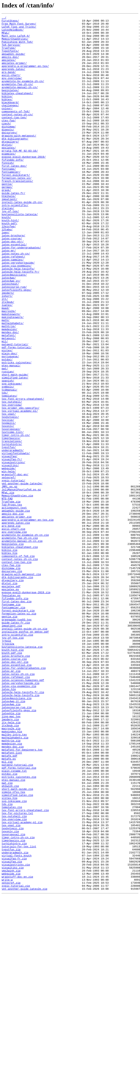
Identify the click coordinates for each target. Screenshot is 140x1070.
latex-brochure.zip (16, 784)
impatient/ (9, 236)
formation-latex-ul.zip (19, 733)
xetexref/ (9, 570)
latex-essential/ (14, 290)
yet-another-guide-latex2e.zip (24, 1063)
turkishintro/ (12, 530)
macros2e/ (9, 370)
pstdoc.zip (9, 925)
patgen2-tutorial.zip (17, 915)
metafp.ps (9, 907)
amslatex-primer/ (14, 72)
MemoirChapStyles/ (15, 43)
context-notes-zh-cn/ (17, 134)
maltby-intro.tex (14, 878)
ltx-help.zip (11, 864)
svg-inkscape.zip (14, 958)
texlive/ (8, 501)
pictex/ (7, 417)
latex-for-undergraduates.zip (24, 798)
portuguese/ (10, 425)
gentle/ (7, 218)
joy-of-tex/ (10, 250)
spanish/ (8, 454)
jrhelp (6, 766)
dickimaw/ (9, 149)
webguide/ (9, 559)
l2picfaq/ (9, 268)
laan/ (5, 276)
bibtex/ (7, 116)
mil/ (5, 406)
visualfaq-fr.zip (14, 1027)
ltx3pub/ (8, 359)
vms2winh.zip (11, 1042)
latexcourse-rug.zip (16, 846)
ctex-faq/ (9, 141)
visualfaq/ (9, 544)
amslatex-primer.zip (16, 617)
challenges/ (10, 123)
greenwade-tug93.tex (16, 740)
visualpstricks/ (13, 552)
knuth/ (6, 258)
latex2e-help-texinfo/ (18, 319)
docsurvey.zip (12, 682)
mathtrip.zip (11, 885)
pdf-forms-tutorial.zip (19, 918)
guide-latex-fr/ (13, 228)
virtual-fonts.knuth (16, 1023)
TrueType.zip (11, 599)
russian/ (8, 443)
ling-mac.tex (11, 856)
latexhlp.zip (11, 853)
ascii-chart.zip (13, 631)
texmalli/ (9, 504)
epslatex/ (9, 174)
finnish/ (8, 192)
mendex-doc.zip (13, 893)
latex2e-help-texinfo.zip (20, 831)
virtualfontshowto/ (16, 541)
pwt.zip (7, 936)
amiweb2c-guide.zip (16, 610)
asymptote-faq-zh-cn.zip (20, 642)
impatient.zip (12, 748)
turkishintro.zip (14, 1009)
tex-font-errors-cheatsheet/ (23, 475)
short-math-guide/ (15, 446)
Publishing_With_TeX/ (17, 47)
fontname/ (9, 199)
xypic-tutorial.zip (16, 1060)
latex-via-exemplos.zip (19, 820)
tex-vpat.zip (11, 987)
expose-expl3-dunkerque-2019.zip (26, 708)
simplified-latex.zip (17, 951)
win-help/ (9, 562)
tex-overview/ (12, 483)
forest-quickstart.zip (18, 729)
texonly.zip (10, 994)
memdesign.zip (12, 889)
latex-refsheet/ (13, 305)
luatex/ (7, 363)
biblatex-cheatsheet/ (17, 109)
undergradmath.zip (15, 1020)
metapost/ (9, 403)
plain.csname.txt (14, 922)
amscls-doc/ (10, 65)
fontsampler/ (11, 203)
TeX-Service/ (11, 51)
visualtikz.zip (13, 1038)
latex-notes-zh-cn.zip (18, 806)
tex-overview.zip (14, 980)
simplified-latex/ (15, 450)
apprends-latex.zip (16, 624)
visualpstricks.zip (16, 1034)
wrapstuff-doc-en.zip (17, 1049)
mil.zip (7, 911)
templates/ (9, 472)
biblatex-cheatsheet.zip (20, 653)
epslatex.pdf (11, 700)
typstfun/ (9, 533)
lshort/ (7, 352)
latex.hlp (9, 824)
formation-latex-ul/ (16, 210)
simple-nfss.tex (13, 947)
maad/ (5, 366)
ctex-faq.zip (11, 675)
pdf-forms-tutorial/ (16, 414)
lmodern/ (8, 348)
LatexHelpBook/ (13, 32)
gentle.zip (9, 737)
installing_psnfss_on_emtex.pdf (25, 755)
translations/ (12, 526)
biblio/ (7, 112)
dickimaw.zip (11, 679)
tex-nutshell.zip (14, 976)
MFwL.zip (8, 588)
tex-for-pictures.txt (17, 973)
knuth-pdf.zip (12, 780)
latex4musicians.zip (16, 835)
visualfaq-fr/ (12, 548)
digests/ (8, 152)
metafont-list (12, 900)
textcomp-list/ (13, 515)
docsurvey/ (9, 156)
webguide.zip (11, 1045)
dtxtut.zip (9, 697)
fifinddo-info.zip (15, 715)
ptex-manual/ (11, 435)
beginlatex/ (10, 105)
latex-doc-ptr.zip (15, 791)
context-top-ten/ (14, 138)
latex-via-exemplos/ (16, 316)
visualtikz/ (10, 555)
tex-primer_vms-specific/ (20, 486)
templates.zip (12, 965)
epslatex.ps (10, 704)
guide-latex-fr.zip (16, 744)
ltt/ (5, 356)
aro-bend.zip (11, 628)
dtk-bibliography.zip (17, 689)
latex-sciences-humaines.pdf (23, 813)
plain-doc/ (9, 421)
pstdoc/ (7, 428)
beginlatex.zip (13, 650)
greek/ (6, 225)
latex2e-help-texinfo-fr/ (20, 323)
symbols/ (8, 461)
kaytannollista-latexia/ (20, 254)
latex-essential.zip (16, 795)
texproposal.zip (13, 998)
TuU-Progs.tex (12, 602)
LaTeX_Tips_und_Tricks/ (19, 29)
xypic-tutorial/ (13, 573)
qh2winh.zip (10, 940)
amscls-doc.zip (13, 613)
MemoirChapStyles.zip (17, 591)
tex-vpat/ (9, 493)
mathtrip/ (9, 388)
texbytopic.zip (13, 991)
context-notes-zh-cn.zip (20, 668)
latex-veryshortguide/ (18, 312)
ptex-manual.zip (13, 933)
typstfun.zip (11, 1016)
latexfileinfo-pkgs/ (16, 345)
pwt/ (5, 439)
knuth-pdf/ (9, 265)
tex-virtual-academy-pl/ (20, 490)
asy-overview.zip (14, 635)
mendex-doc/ (10, 395)
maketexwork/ (11, 374)
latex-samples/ (13, 308)
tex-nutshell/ (12, 479)
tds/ (5, 468)
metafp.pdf (9, 904)
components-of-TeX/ (16, 130)
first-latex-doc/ (14, 196)
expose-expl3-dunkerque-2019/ (24, 185)
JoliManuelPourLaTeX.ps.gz (21, 584)
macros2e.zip (11, 871)
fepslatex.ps (11, 711)
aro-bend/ (9, 83)
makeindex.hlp (12, 875)
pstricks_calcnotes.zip (19, 929)
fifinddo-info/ (13, 189)
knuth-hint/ (10, 261)
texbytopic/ (10, 497)
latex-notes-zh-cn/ (16, 301)
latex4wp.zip (11, 842)
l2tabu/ (7, 272)
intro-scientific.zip (17, 758)
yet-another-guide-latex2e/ (22, 577)
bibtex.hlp (9, 660)
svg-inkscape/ (12, 457)
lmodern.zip (10, 860)
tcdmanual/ (9, 464)
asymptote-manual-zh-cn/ (20, 101)
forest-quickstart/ (16, 207)
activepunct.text (14, 606)
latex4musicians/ (14, 327)
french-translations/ (17, 214)
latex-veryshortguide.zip (20, 817)
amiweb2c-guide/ (13, 62)
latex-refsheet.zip (16, 809)
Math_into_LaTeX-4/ (16, 40)
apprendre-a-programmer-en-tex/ (25, 76)
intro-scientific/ (15, 243)
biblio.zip (9, 657)
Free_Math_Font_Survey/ (19, 25)
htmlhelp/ (9, 232)
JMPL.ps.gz (9, 581)
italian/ (8, 247)
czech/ (6, 145)
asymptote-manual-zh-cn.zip (22, 646)
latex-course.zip (14, 787)
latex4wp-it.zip (13, 838)
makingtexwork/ (13, 377)
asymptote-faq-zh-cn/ (17, 98)
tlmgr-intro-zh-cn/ (16, 519)
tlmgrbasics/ (11, 523)
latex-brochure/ (13, 279)
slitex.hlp (9, 954)
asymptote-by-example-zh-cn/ (23, 94)
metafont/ (9, 399)
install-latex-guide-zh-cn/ (22, 239)
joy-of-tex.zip (13, 762)
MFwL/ (5, 36)
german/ (7, 221)
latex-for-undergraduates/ (21, 294)
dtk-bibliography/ (15, 163)
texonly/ (8, 508)
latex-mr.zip (11, 802)
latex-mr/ (9, 297)
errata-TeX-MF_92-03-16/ (20, 178)
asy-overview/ (12, 91)
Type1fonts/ (10, 58)
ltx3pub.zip (10, 867)
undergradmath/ (13, 537)
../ (4, 18)
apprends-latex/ (13, 80)
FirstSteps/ (10, 22)
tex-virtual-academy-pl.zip (22, 984)
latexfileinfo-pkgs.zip (19, 849)
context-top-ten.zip (16, 671)
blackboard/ (10, 120)
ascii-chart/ (11, 87)
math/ (5, 381)
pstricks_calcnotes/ (16, 432)
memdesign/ (9, 392)
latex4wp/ (9, 330)
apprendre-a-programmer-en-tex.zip (27, 621)
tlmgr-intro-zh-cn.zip (18, 1002)
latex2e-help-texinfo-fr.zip (23, 827)
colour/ (7, 127)
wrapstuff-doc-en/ (15, 566)
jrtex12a (8, 769)
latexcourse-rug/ (14, 341)
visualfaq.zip (12, 1031)
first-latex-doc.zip (16, 719)
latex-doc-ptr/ (13, 287)
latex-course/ (12, 283)
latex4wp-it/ (11, 334)
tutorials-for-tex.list (19, 1013)
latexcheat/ (10, 337)
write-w (7, 1052)
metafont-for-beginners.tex (22, 896)
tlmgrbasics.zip (13, 1005)
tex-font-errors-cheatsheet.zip (25, 969)
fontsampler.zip (13, 726)
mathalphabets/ (13, 385)
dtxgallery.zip (13, 693)
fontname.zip (11, 722)
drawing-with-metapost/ (19, 160)
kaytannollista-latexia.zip (22, 773)
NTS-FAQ (7, 595)
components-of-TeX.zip (18, 664)
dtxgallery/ (10, 167)
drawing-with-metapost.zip (21, 686)
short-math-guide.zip (17, 944)
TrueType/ (9, 54)
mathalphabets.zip (15, 882)
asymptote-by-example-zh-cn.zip (25, 639)
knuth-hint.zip (13, 777)
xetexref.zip (11, 1056)
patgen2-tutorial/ (15, 410)
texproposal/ (11, 512)
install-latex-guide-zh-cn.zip (24, 751)
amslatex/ (9, 69)
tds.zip (7, 962)
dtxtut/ (7, 170)
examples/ (9, 181)
